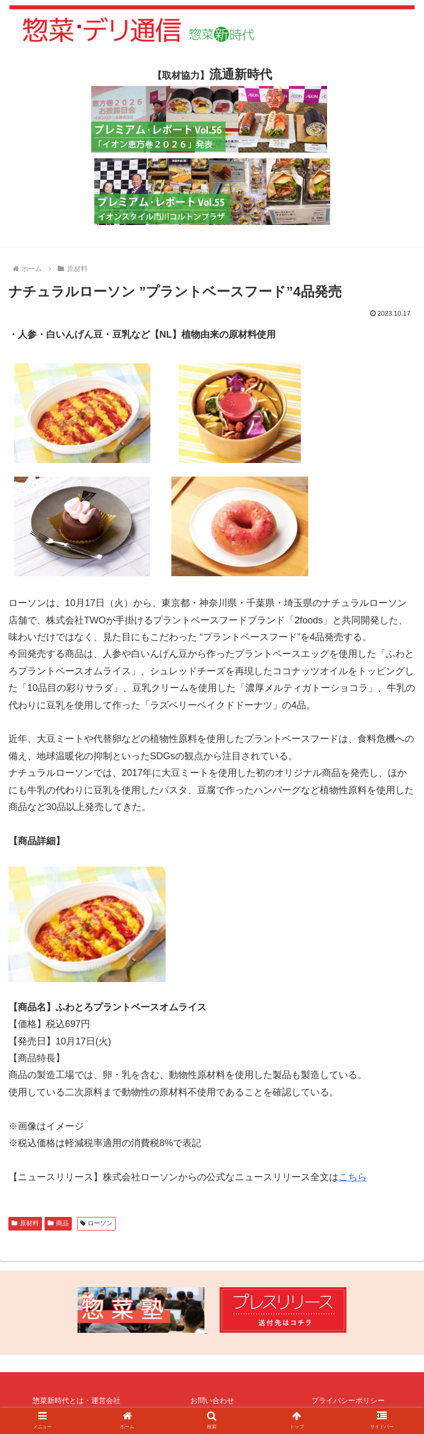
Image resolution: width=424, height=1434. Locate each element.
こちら (353, 1177)
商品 (58, 1223)
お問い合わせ (212, 1400)
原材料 (25, 1223)
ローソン (96, 1223)
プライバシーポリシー (348, 1400)
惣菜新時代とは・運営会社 (76, 1400)
